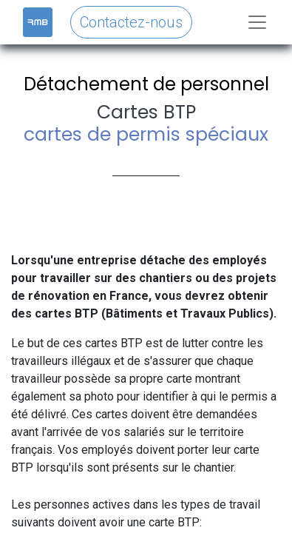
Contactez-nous (131, 22)
